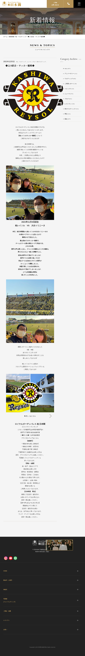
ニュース (67, 93)
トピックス (68, 88)
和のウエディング (70, 109)
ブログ (67, 99)
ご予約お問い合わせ (55, 4)
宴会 (66, 119)
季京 (66, 114)
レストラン (68, 104)
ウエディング (69, 78)
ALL (66, 68)
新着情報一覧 (13, 36)
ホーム (5, 36)
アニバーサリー (69, 73)
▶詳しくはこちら (30, 416)
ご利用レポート (69, 83)
